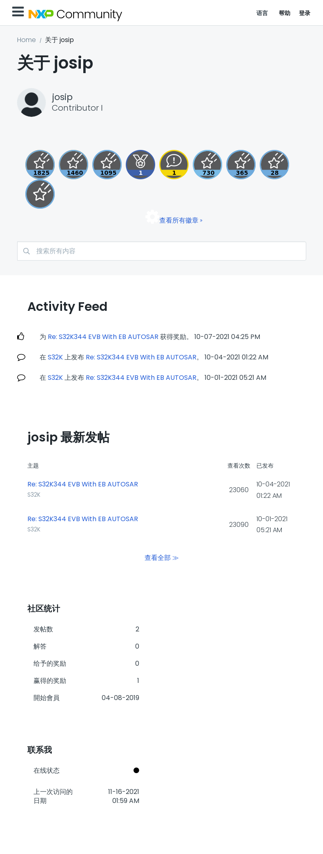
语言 (262, 13)
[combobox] (161, 251)
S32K (55, 357)
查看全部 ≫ (162, 557)
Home (26, 40)
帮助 (285, 13)
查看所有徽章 (178, 220)
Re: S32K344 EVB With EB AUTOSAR (103, 336)
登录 (305, 13)
